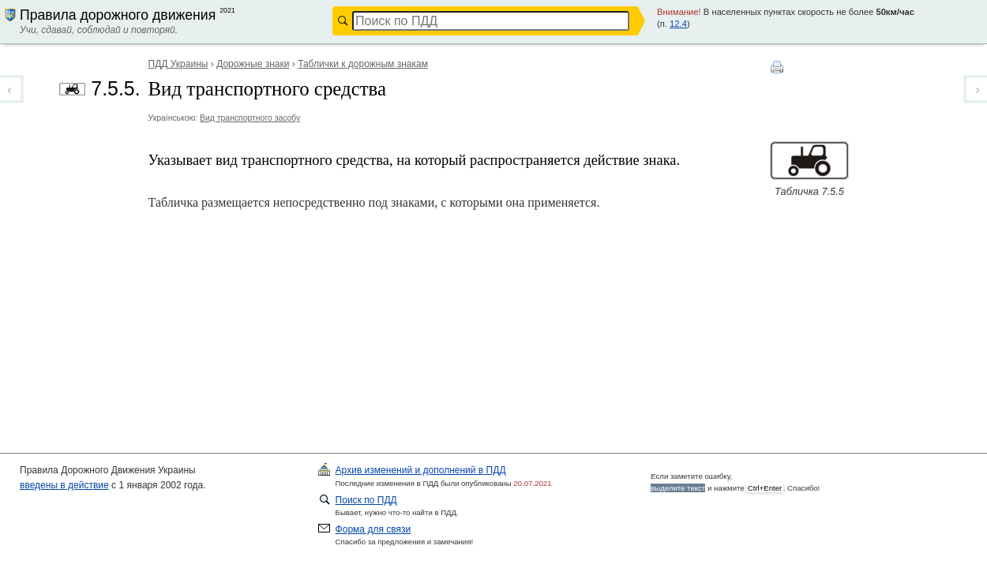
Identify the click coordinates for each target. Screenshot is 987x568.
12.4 (678, 23)
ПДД (421, 470)
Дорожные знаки (252, 63)
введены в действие (64, 485)
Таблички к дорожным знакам (363, 63)
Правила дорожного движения (118, 15)
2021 (227, 10)
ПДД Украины (178, 63)
